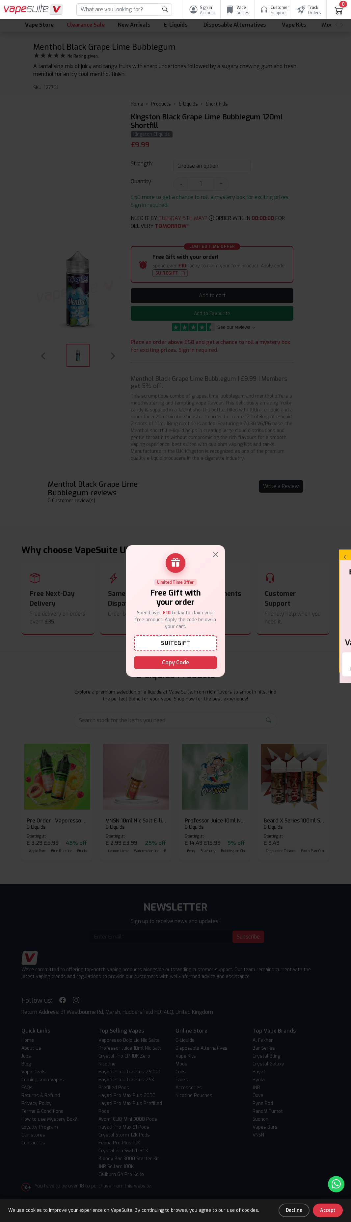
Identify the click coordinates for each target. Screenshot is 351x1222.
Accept (328, 1210)
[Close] (216, 554)
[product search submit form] (165, 9)
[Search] (117, 9)
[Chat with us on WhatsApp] (336, 1184)
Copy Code (175, 662)
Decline (294, 1210)
